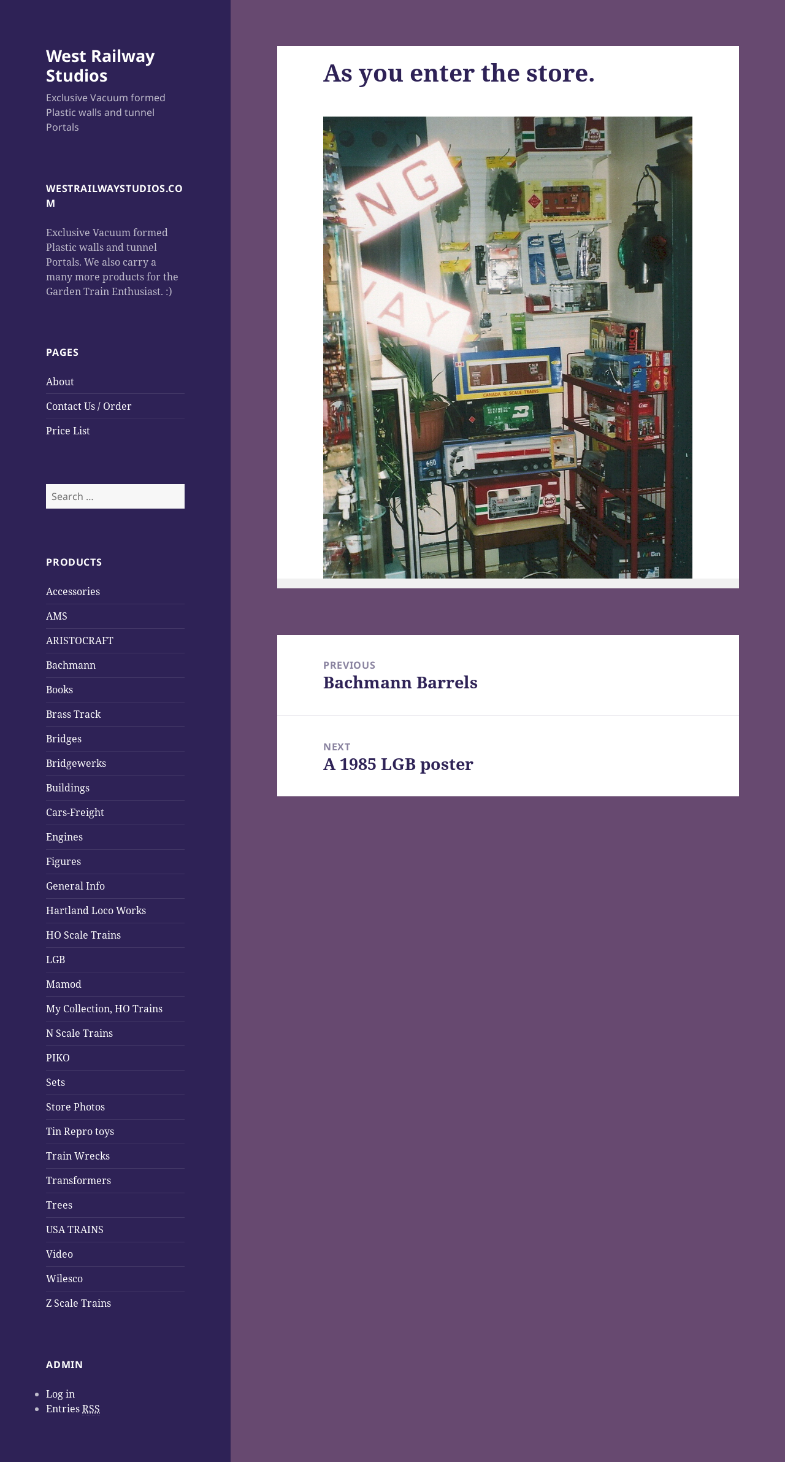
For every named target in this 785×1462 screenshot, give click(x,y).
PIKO (58, 1057)
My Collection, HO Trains (104, 1008)
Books (59, 689)
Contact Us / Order (89, 406)
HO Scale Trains (83, 935)
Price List (68, 430)
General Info (75, 886)
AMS (56, 616)
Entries (73, 1409)
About (60, 381)
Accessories (73, 591)
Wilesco (64, 1278)
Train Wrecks (78, 1156)
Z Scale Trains (78, 1303)
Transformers (78, 1180)
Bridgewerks (76, 763)
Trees (59, 1205)
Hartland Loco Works (96, 910)
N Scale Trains (79, 1033)
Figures (63, 861)
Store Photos (75, 1107)
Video (59, 1254)
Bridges (64, 738)
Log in (60, 1394)
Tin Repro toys (80, 1131)
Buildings (68, 787)
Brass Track (73, 714)
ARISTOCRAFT (79, 640)
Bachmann (71, 665)
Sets (55, 1082)
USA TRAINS (75, 1229)
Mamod (64, 984)
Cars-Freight (75, 812)
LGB (55, 959)
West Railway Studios (100, 65)
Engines (64, 837)
